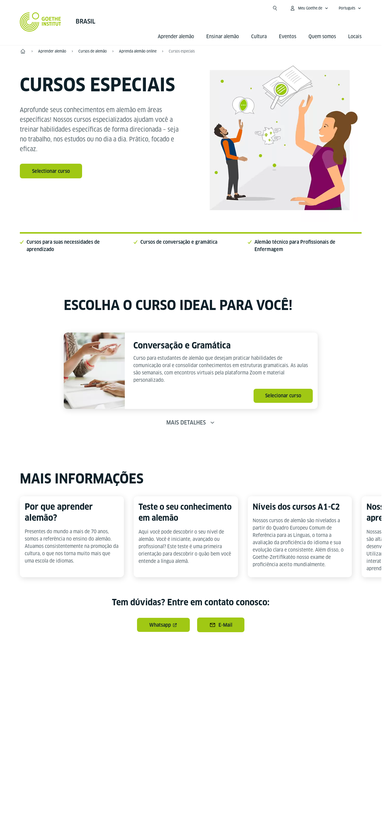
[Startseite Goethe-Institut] (40, 22)
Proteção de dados (213, 802)
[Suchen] (275, 8)
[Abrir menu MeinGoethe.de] (309, 8)
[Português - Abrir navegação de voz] (350, 8)
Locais (355, 36)
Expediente (168, 802)
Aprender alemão (176, 36)
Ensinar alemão (222, 36)
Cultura (259, 36)
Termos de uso (260, 802)
